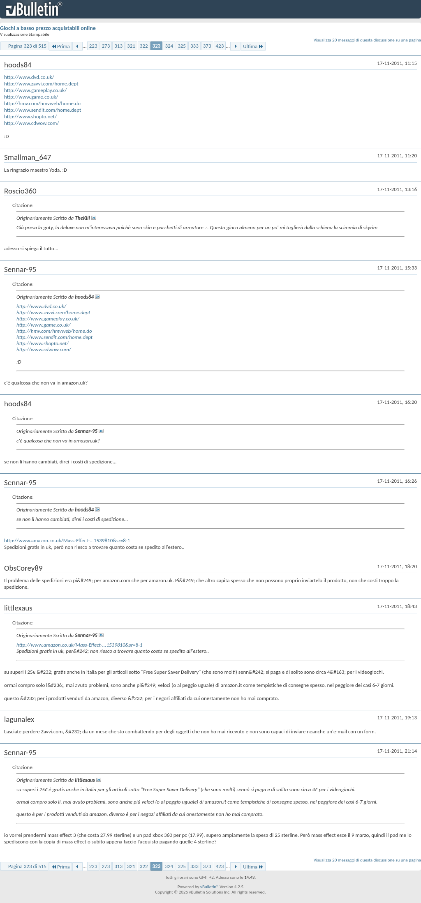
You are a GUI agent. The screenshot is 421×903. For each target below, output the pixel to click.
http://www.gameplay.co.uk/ (35, 90)
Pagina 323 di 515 (27, 46)
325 (182, 46)
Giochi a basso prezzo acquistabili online (48, 28)
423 (220, 46)
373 (207, 46)
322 (144, 46)
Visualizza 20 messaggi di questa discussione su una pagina (367, 40)
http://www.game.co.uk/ (31, 97)
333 (194, 46)
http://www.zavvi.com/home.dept (41, 84)
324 (169, 46)
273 (106, 46)
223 (93, 46)
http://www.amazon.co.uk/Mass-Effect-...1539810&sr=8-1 (67, 540)
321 (131, 46)
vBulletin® (209, 886)
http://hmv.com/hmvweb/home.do (42, 103)
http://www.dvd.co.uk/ (29, 77)
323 (157, 46)
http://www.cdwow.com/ (31, 123)
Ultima (253, 46)
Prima (60, 46)
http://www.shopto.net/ (30, 116)
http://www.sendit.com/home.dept (42, 110)
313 (118, 46)
